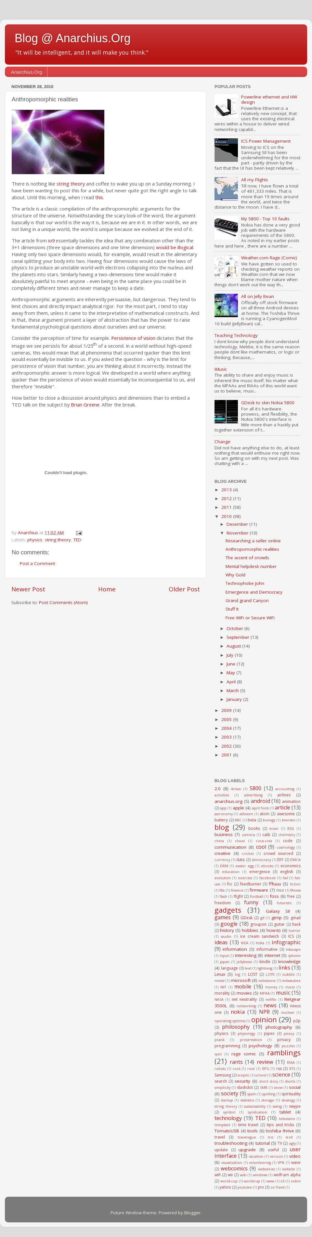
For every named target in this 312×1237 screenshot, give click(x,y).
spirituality (291, 1094)
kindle (264, 961)
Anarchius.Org (26, 72)
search (220, 1081)
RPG (265, 1068)
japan (224, 961)
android (260, 801)
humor (295, 930)
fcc (229, 884)
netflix (271, 999)
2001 (227, 755)
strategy (288, 1100)
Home (107, 589)
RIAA (291, 1062)
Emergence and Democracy (254, 592)
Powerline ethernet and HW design (269, 99)
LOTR (270, 974)
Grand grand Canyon (247, 600)
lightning (264, 968)
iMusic (220, 369)
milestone (267, 980)
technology (228, 1118)
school (260, 1075)
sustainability (255, 1106)
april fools (260, 807)
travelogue (247, 1137)
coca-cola (264, 840)
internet (272, 955)
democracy (261, 859)
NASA (219, 999)
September (239, 637)
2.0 (217, 789)
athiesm (246, 813)
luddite (288, 974)
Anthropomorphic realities (252, 549)
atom (264, 814)
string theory (71, 183)
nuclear (287, 1012)
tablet (285, 1112)
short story (268, 1081)
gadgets (227, 910)
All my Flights (254, 180)
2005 (227, 719)
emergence (259, 871)
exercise (245, 877)
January (235, 699)
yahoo (225, 1187)
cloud (240, 840)
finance (237, 890)
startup (227, 1100)
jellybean (244, 961)
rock (236, 1068)
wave (296, 1162)
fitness (295, 890)
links (284, 967)
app (223, 807)
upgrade (247, 1150)
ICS (291, 936)
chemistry (286, 834)
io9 (51, 240)
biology (269, 820)
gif (262, 917)
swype (295, 1106)
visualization (231, 1162)
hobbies (250, 930)
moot (290, 987)
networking (246, 1005)
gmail (296, 918)
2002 (227, 746)
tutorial (262, 1143)
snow (278, 1087)
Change (222, 442)
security (242, 1081)
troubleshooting (230, 1143)
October (235, 628)
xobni (296, 1181)
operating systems (229, 1020)
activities (221, 794)
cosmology (286, 847)
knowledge (289, 961)
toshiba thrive (280, 1131)
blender (289, 820)
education (231, 871)
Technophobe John (245, 583)
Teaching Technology (236, 335)
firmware (259, 890)
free (291, 896)
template (222, 1124)
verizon (276, 1156)
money (271, 987)
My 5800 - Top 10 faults (265, 219)
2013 (227, 490)
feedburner (250, 884)
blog (221, 827)
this (99, 197)
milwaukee (291, 980)
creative (222, 853)
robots (220, 1068)
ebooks (267, 865)
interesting (245, 955)
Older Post (184, 589)
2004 (227, 728)
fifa (222, 890)
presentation (251, 1039)
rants (236, 1061)
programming (227, 1046)
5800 (255, 788)
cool (261, 846)
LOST (252, 974)
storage (268, 1100)
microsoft (241, 980)
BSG (290, 828)
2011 (227, 507)
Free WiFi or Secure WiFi (250, 618)
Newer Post (28, 589)
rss (279, 1068)
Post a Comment (37, 563)
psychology (260, 1046)
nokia (238, 1011)
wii (230, 1175)
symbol (229, 1112)
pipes (269, 1033)
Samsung (222, 1075)
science (281, 1074)
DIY (280, 859)
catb (266, 834)
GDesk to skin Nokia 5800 (267, 403)
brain (274, 828)
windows (260, 1174)
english (286, 871)
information (235, 949)
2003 (227, 737)
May (231, 673)
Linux (219, 974)
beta (252, 820)
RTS (292, 1068)
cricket (248, 853)
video (295, 1156)
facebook (267, 877)
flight (238, 896)
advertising (253, 794)
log (237, 974)
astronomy (223, 813)
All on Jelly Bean (257, 296)
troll (289, 1137)
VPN (281, 1162)
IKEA (244, 942)
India (260, 942)
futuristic (284, 902)
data (240, 859)
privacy (284, 1039)
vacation (256, 1156)
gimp (276, 918)
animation (291, 801)
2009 (227, 710)
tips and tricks (280, 1124)
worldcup (252, 1181)
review (265, 1061)
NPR (264, 1011)
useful (273, 1150)
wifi (217, 1175)
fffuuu (275, 884)
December (238, 524)
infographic (286, 942)
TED (77, 540)
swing (277, 1106)
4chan (236, 788)
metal (219, 980)
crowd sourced (278, 853)
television (287, 1118)
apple (238, 808)
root (251, 1068)
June (232, 664)
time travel (248, 1124)
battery (221, 820)
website (288, 1168)
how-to (273, 930)
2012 (227, 498)
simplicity (222, 1087)
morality (222, 993)
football (256, 896)
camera (248, 834)
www (270, 1181)
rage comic (243, 1054)
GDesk (246, 918)
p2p (297, 1021)
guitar (279, 924)
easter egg (244, 865)
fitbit (280, 890)
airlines (284, 795)
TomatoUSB (226, 1131)
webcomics (234, 1168)
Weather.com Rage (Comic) (269, 258)
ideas (221, 942)
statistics (247, 1100)
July (231, 655)
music (283, 992)
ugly (292, 1143)
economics (290, 866)
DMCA (295, 859)
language (229, 968)
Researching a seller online (253, 541)
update (221, 1150)
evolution (222, 877)
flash (223, 896)
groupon (258, 924)
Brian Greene (85, 404)
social (295, 1087)
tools (252, 1131)
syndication (257, 1112)
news (270, 1005)
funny (251, 902)
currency (222, 859)
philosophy (236, 1026)
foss (274, 896)
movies (244, 993)
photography (279, 1027)
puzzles (288, 1045)
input (224, 955)
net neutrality (244, 999)
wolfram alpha (287, 1175)
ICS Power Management (266, 141)
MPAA (265, 993)
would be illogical (174, 247)
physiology (246, 1033)
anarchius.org (228, 801)
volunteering (260, 1162)
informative (267, 949)
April (232, 682)
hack (296, 924)
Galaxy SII (278, 911)
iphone (294, 955)
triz (271, 1137)
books (254, 828)
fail (285, 877)
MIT (223, 987)
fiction (295, 884)
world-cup (229, 1181)
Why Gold (235, 575)
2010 (227, 516)
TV (280, 1143)
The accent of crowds (247, 558)
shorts (290, 1081)
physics (34, 540)
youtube (245, 1187)
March (233, 690)
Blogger (192, 1213)
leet (248, 968)
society (229, 1093)
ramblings (284, 1052)
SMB (263, 1087)
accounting (284, 788)
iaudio (226, 936)
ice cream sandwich (259, 936)
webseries (266, 1168)
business (223, 834)
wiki (243, 1174)
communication (230, 847)
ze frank (277, 1187)
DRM (224, 865)
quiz (218, 1053)
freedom (222, 903)
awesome (286, 814)
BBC (238, 820)
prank (219, 1039)
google (229, 923)
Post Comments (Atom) (63, 602)
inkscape (293, 949)
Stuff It (232, 609)
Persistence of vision (133, 338)
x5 (282, 1181)
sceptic (244, 1075)
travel (219, 1137)
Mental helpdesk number (251, 566)
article (282, 807)
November (238, 533)
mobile (242, 986)
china (219, 840)
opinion (264, 1019)
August (234, 646)
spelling (268, 1093)
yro (261, 1187)
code (287, 841)
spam (251, 1093)
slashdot (245, 1087)
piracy (289, 1033)
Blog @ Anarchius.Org (73, 38)
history (227, 930)
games (222, 917)
